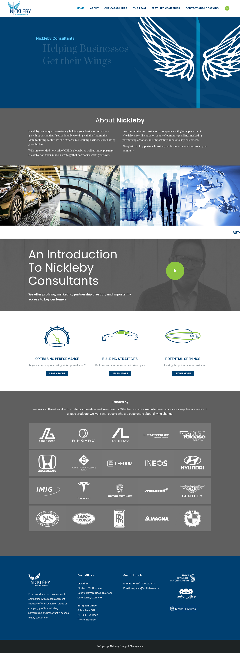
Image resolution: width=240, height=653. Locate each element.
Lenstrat (159, 146)
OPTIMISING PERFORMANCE (57, 359)
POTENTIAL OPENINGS (182, 359)
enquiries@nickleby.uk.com (145, 588)
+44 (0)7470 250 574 (144, 583)
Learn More (57, 373)
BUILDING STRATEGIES (120, 359)
